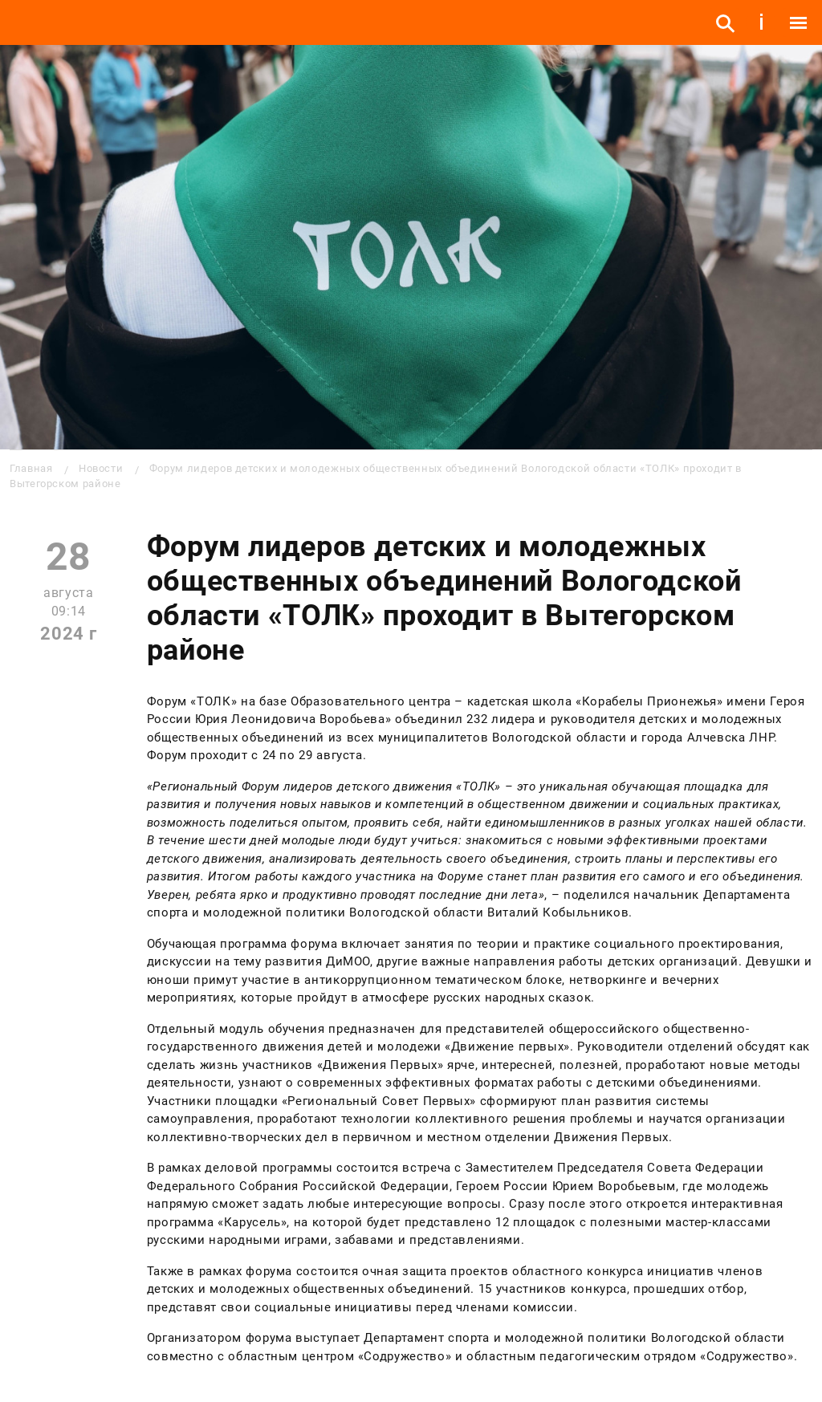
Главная (31, 468)
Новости (101, 468)
